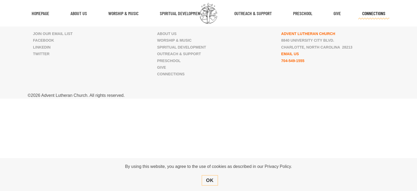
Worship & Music (174, 40)
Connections (171, 74)
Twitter (41, 54)
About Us (167, 34)
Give (161, 67)
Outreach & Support (179, 54)
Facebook (43, 40)
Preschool (302, 13)
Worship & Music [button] (123, 13)
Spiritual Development (181, 47)
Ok (210, 180)
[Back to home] (208, 13)
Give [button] (337, 13)
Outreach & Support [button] (253, 13)
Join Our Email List (53, 34)
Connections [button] (373, 13)
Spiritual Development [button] (181, 13)
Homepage (40, 13)
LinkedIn (42, 47)
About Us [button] (78, 13)
